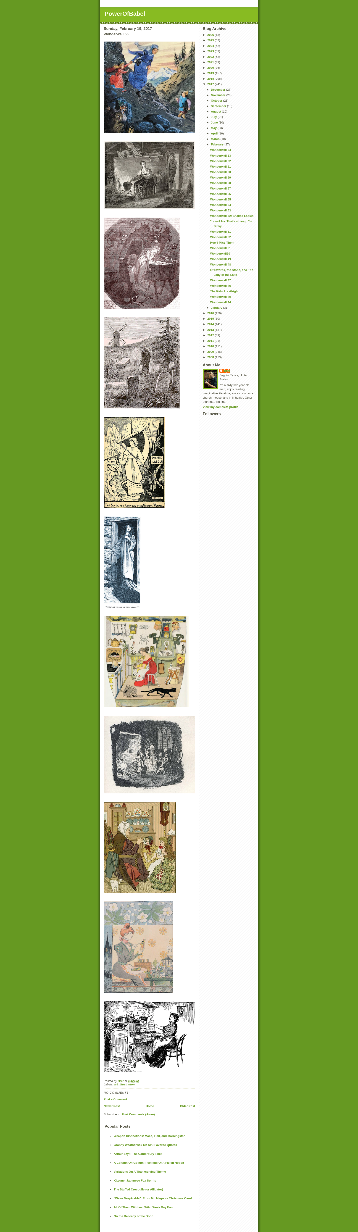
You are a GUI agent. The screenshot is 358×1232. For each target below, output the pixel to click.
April (214, 133)
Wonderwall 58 (220, 183)
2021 (211, 62)
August (216, 111)
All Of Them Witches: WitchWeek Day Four (144, 1207)
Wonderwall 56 (220, 194)
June (215, 122)
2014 (211, 324)
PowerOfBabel (125, 13)
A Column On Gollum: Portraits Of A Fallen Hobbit (149, 1162)
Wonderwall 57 (220, 188)
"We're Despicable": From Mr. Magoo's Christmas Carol (153, 1198)
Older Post (187, 1106)
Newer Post (112, 1106)
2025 (211, 40)
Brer (227, 370)
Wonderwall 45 (220, 296)
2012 (211, 335)
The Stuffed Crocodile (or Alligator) (138, 1189)
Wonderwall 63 (220, 155)
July (214, 117)
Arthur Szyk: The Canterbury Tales (138, 1154)
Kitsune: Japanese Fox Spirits (135, 1180)
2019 (211, 73)
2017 (211, 84)
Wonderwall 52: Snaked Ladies (231, 216)
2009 (211, 351)
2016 (211, 313)
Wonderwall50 (220, 253)
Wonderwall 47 (220, 280)
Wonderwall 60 (220, 172)
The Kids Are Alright (224, 291)
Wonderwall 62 (220, 161)
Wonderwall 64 (220, 150)
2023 (211, 51)
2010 (211, 346)
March (216, 139)
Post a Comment (115, 1099)
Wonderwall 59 (220, 177)
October (217, 100)
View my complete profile (220, 407)
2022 (211, 56)
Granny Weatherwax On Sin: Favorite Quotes (145, 1145)
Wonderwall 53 (220, 210)
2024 (211, 45)
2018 (211, 78)
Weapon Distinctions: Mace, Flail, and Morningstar (149, 1136)
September (219, 106)
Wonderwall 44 (220, 302)
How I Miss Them (222, 242)
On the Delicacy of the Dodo (133, 1216)
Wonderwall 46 (220, 285)
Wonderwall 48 (220, 264)
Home (150, 1106)
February (217, 144)
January (217, 307)
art (116, 1084)
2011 (211, 340)
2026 (211, 35)
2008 (211, 357)
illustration (126, 1084)
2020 (211, 67)
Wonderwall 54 (220, 205)
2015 (211, 318)
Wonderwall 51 (220, 231)
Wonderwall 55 (220, 199)
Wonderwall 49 (220, 259)
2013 (211, 330)
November (218, 95)
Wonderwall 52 (220, 237)
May (214, 128)
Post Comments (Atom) (138, 1114)
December (218, 89)
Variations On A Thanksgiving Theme (140, 1171)
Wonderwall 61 (220, 166)
